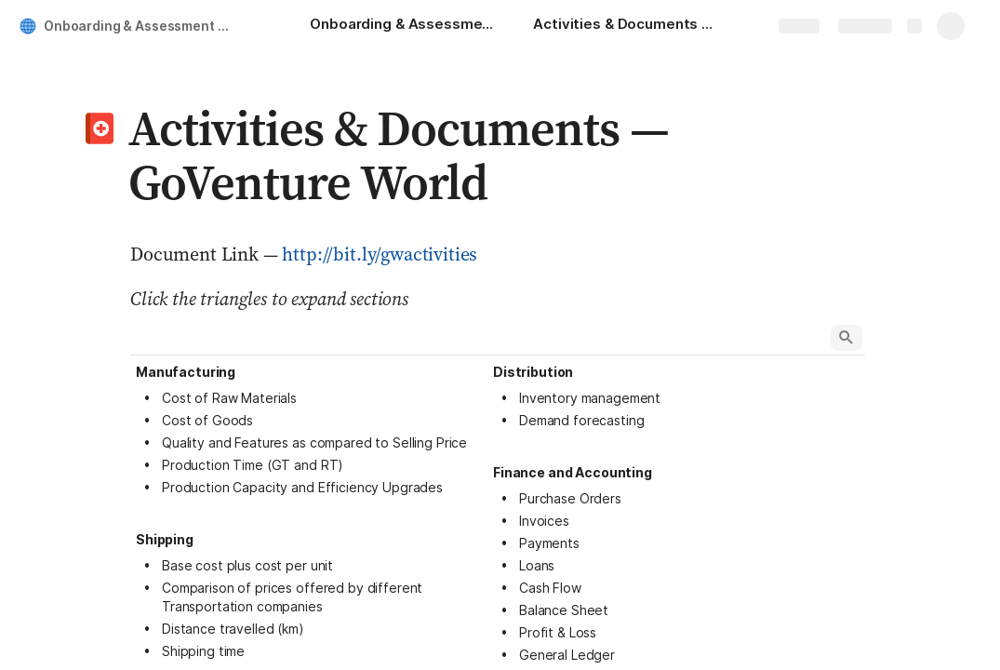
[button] (99, 128)
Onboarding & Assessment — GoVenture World (143, 26)
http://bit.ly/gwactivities (379, 254)
